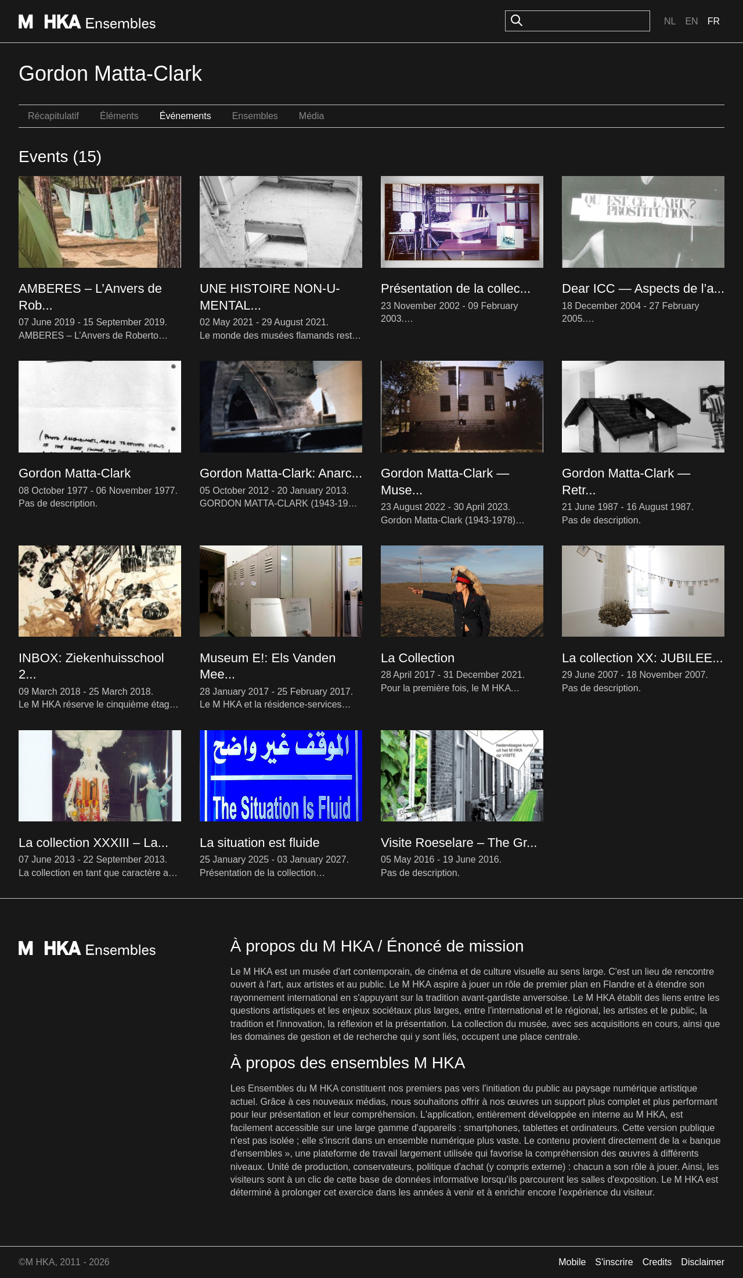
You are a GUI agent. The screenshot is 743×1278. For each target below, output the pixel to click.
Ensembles (255, 116)
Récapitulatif (53, 116)
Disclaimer (702, 1262)
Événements (185, 116)
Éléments (119, 116)
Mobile (572, 1262)
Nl (670, 21)
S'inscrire (614, 1262)
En (691, 21)
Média (311, 116)
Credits (657, 1262)
